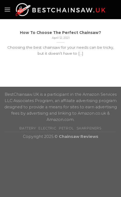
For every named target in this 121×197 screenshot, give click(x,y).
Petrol (66, 128)
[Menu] (7, 9)
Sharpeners (89, 128)
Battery (27, 128)
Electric (47, 128)
